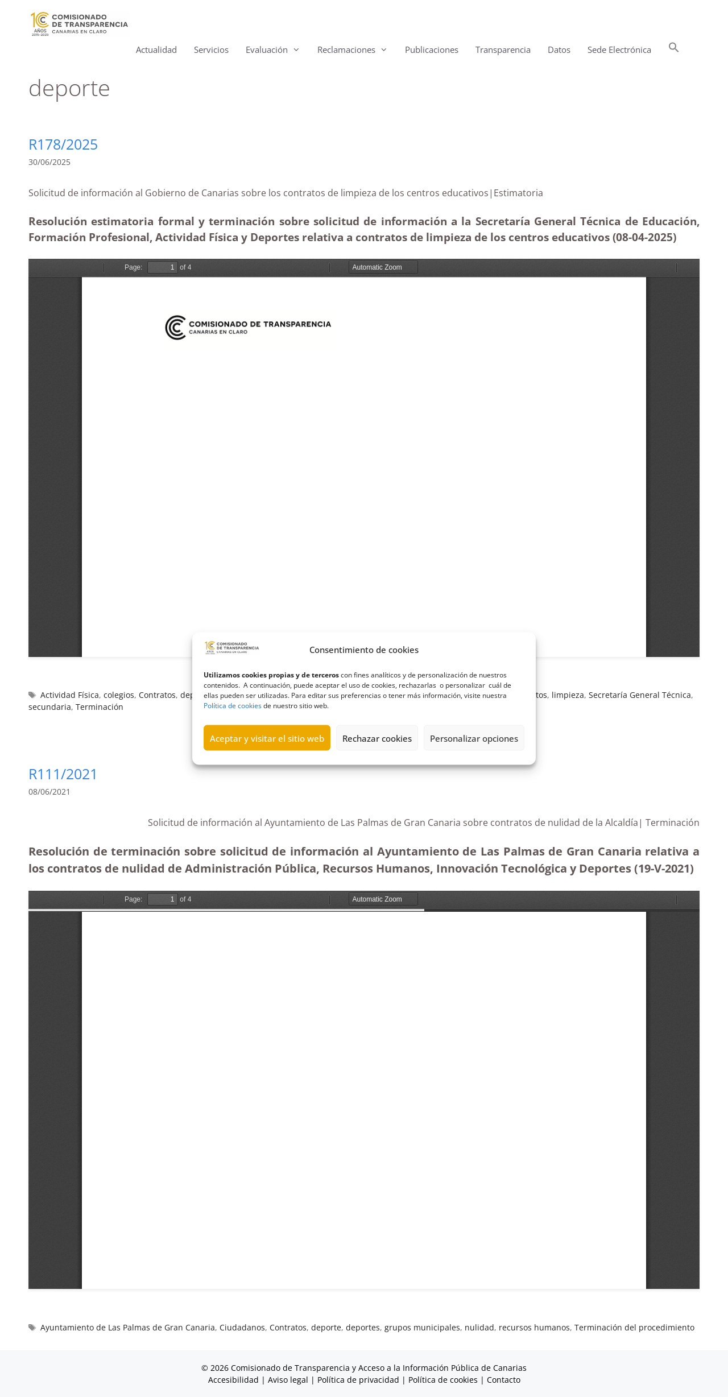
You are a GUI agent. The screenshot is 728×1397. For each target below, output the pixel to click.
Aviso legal (288, 1379)
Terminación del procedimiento (634, 1327)
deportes (363, 1327)
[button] (674, 50)
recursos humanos (534, 1327)
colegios (119, 694)
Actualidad (156, 49)
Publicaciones (431, 49)
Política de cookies (233, 705)
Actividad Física (69, 694)
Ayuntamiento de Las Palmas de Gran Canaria (127, 1327)
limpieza (568, 694)
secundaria (49, 706)
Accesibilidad (234, 1379)
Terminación (99, 706)
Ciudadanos (242, 1327)
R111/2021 (63, 773)
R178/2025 (63, 144)
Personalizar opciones (474, 737)
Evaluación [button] (277, 50)
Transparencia (503, 49)
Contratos (157, 694)
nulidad (479, 1327)
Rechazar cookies (377, 737)
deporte (326, 1327)
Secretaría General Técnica (640, 694)
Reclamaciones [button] (356, 50)
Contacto (503, 1379)
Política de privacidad (358, 1379)
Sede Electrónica (619, 49)
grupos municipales (422, 1327)
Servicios (211, 49)
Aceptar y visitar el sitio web (267, 737)
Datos (559, 49)
